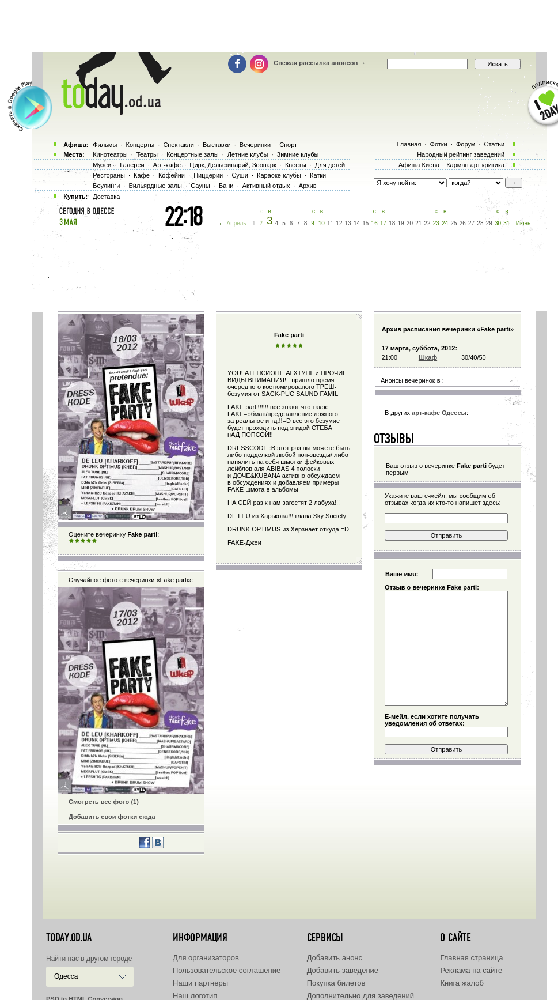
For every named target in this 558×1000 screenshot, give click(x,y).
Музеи (102, 164)
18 (392, 223)
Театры (147, 154)
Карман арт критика (475, 164)
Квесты (295, 164)
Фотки (438, 144)
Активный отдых (266, 185)
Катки (318, 175)
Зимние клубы (298, 154)
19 (401, 223)
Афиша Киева (418, 164)
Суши (239, 175)
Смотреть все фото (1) (104, 801)
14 (357, 223)
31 (506, 223)
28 (480, 223)
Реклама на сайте (471, 970)
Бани (226, 185)
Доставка (106, 196)
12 (339, 223)
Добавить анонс (334, 957)
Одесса (66, 976)
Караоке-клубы (279, 175)
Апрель (236, 223)
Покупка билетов (336, 983)
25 (453, 223)
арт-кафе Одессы (439, 412)
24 (445, 223)
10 (321, 223)
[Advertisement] (279, 26)
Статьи (494, 144)
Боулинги (106, 185)
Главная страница (471, 957)
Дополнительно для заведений (360, 995)
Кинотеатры (110, 154)
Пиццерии (208, 175)
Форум (465, 144)
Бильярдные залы (155, 185)
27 (471, 223)
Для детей (330, 164)
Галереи (132, 164)
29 (489, 223)
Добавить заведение (342, 970)
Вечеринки (255, 144)
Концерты (140, 144)
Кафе (142, 175)
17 (383, 223)
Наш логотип (195, 995)
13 (348, 223)
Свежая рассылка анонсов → (320, 62)
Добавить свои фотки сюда (112, 816)
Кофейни (171, 175)
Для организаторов (206, 957)
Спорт (288, 144)
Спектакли (178, 144)
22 (427, 223)
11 (330, 223)
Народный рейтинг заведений (460, 154)
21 (418, 223)
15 (365, 223)
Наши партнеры (200, 983)
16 (374, 223)
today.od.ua (69, 937)
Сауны (200, 185)
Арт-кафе (167, 164)
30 (498, 223)
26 (463, 223)
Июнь (523, 223)
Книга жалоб (462, 983)
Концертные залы (192, 154)
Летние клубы (247, 154)
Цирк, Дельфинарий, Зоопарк (232, 164)
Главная (409, 144)
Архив (308, 185)
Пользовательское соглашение (226, 970)
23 (436, 223)
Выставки (217, 144)
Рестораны (109, 175)
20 (410, 223)
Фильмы (105, 144)
